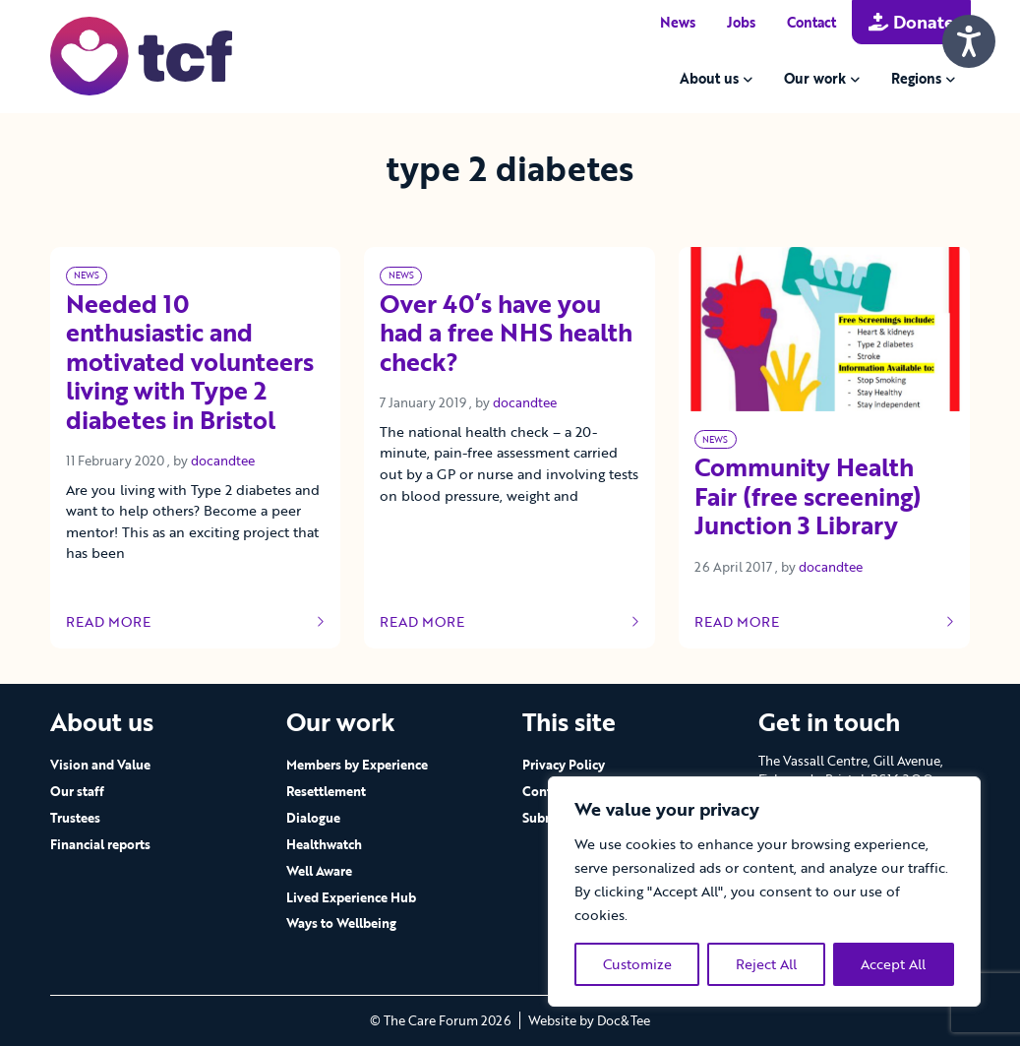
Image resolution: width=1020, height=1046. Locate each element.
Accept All (893, 964)
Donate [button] (911, 21)
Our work (815, 78)
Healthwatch (324, 844)
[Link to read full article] (824, 328)
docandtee (223, 460)
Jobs (741, 22)
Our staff (77, 791)
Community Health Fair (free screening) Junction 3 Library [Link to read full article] (808, 498)
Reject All (766, 964)
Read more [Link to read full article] (196, 622)
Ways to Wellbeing (341, 923)
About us (709, 78)
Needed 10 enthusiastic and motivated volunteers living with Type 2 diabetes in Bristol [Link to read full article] (190, 363)
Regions (916, 78)
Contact (811, 22)
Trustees (75, 818)
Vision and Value (100, 764)
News (677, 22)
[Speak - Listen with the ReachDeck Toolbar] (968, 41)
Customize (637, 964)
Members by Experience (357, 764)
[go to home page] (141, 54)
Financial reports (100, 844)
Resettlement (326, 791)
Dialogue (313, 818)
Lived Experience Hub (351, 897)
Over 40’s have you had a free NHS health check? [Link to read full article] (506, 334)
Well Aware (319, 871)
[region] (764, 891)
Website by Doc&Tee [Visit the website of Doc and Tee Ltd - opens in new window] (589, 1020)
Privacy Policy (563, 764)
